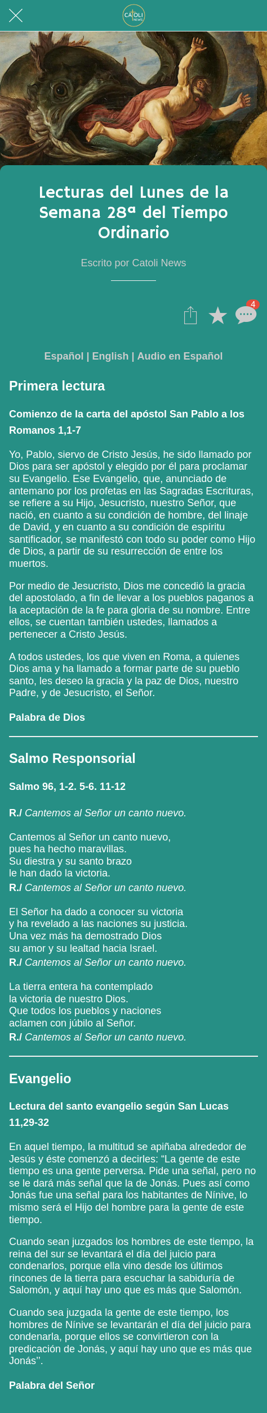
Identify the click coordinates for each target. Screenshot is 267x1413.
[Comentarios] (244, 314)
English (110, 356)
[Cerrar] (16, 15)
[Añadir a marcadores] (217, 314)
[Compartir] (190, 314)
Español (63, 356)
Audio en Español (180, 356)
